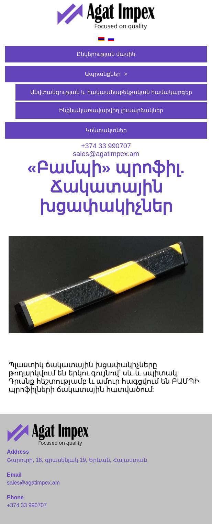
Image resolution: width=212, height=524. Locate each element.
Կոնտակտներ (106, 130)
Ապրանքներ (103, 74)
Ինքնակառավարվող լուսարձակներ (111, 110)
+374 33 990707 (106, 146)
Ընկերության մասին (106, 54)
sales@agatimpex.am (106, 154)
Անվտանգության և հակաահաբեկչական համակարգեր (111, 92)
